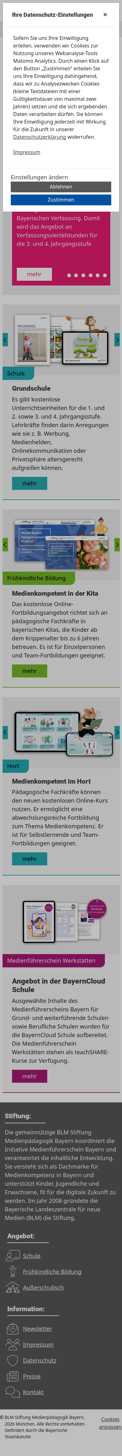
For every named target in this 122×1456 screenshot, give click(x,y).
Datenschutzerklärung (39, 136)
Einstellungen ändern (39, 177)
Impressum (27, 152)
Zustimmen (61, 199)
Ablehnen (61, 186)
